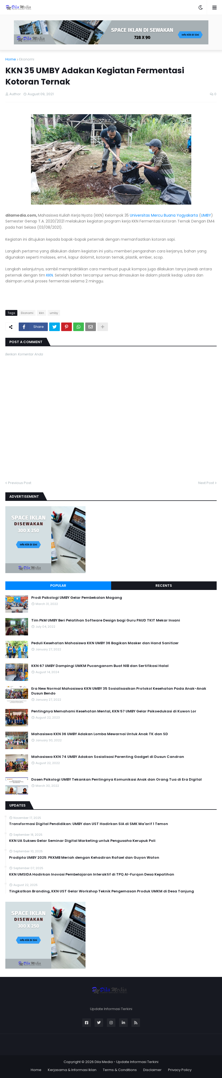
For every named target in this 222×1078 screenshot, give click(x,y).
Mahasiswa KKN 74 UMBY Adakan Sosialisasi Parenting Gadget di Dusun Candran (107, 756)
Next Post (206, 482)
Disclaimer (152, 1069)
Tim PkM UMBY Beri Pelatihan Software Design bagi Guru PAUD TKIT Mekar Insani (105, 620)
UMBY (206, 215)
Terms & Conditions (120, 1069)
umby (54, 313)
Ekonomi (26, 59)
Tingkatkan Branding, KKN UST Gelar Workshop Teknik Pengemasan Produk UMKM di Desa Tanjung (101, 891)
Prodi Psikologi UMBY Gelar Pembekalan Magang (76, 597)
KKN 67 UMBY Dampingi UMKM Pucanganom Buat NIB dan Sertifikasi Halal (100, 665)
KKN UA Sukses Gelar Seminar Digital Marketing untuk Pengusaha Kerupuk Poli (82, 840)
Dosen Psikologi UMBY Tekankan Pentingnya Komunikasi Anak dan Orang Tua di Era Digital (116, 779)
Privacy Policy (180, 1069)
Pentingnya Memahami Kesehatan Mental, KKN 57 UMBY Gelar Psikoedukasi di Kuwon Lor (113, 711)
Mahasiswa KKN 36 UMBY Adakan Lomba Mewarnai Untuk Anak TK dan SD (99, 734)
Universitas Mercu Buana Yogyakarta (164, 215)
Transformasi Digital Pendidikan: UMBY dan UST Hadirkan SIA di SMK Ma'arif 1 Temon (88, 824)
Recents (163, 585)
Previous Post (19, 482)
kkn (41, 313)
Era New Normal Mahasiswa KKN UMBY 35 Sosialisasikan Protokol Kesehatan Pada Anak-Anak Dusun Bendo (118, 691)
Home (10, 59)
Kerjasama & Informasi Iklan (72, 1069)
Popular (58, 585)
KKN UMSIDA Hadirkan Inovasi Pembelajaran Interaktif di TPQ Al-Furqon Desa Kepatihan (91, 874)
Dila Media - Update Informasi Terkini (126, 1061)
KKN (49, 275)
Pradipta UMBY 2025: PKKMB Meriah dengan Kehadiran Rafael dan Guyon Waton (84, 857)
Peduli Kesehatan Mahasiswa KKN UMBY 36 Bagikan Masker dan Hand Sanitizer (105, 643)
